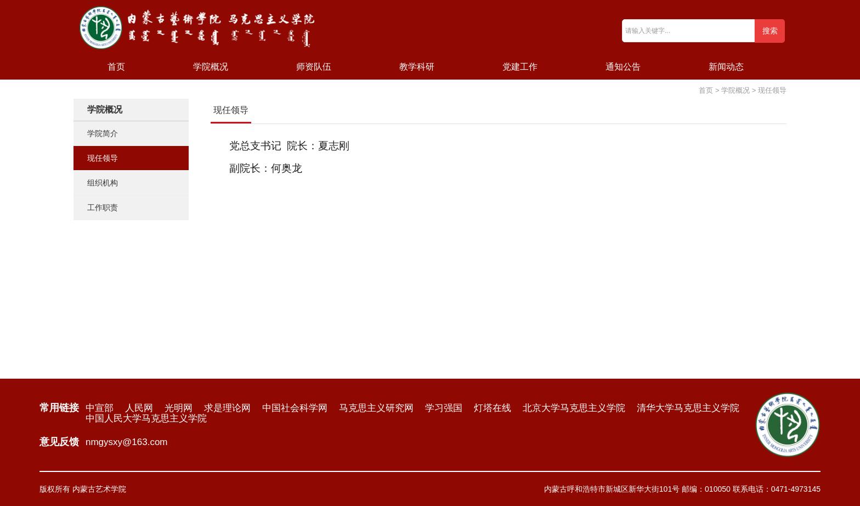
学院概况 (210, 66)
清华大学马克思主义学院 (688, 408)
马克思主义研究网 (376, 408)
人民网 (139, 408)
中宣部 (100, 408)
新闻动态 (726, 66)
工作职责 (102, 207)
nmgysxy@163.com (127, 442)
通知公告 (623, 66)
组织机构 (102, 182)
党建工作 (520, 66)
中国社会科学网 (294, 408)
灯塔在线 (492, 408)
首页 (116, 66)
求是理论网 (227, 408)
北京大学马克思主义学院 (574, 408)
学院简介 (102, 133)
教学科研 (416, 66)
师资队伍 (313, 66)
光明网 (179, 408)
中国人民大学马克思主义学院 (146, 418)
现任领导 (102, 158)
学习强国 (443, 408)
